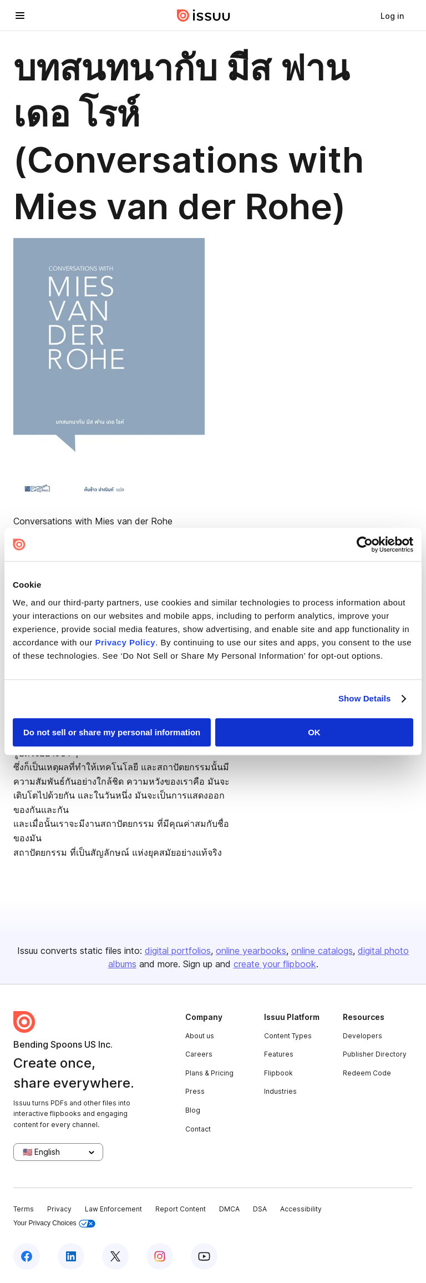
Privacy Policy (125, 642)
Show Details (364, 698)
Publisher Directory (375, 1054)
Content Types (288, 1036)
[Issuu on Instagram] (159, 1256)
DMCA (229, 1209)
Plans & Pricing (209, 1073)
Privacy (59, 1209)
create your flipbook (275, 963)
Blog (192, 1110)
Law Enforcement (113, 1209)
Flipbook (278, 1073)
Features (278, 1054)
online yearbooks (251, 950)
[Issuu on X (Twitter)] (115, 1256)
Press (195, 1091)
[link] (392, 15)
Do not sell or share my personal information (111, 732)
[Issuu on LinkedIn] (71, 1256)
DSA (260, 1209)
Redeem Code (367, 1073)
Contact (198, 1129)
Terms (23, 1209)
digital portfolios (178, 950)
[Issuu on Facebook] (26, 1256)
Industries (280, 1091)
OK (314, 732)
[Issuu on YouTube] (204, 1256)
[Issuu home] (204, 15)
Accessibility (301, 1209)
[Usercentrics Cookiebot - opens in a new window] (364, 544)
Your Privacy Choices (54, 1223)
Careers (198, 1054)
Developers (362, 1036)
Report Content (180, 1209)
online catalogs (322, 950)
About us (199, 1036)
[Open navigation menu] (20, 15)
